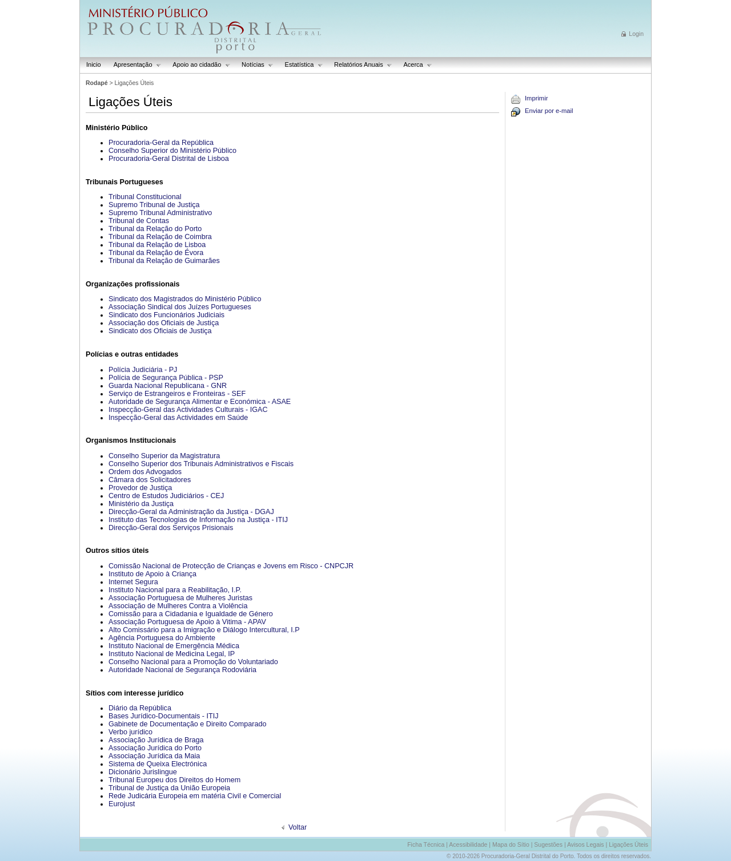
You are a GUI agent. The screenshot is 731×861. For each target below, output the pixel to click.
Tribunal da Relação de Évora (156, 253)
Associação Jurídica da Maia (154, 756)
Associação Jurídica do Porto (155, 748)
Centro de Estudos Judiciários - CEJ (166, 496)
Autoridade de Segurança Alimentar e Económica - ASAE (200, 402)
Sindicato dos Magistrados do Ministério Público (185, 299)
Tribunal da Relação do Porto (155, 229)
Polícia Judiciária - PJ (143, 370)
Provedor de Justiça (140, 488)
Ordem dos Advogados (145, 472)
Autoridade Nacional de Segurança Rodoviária (182, 670)
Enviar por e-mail (549, 110)
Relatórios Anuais (360, 64)
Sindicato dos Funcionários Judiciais (166, 315)
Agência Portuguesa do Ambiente (162, 638)
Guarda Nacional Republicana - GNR (168, 386)
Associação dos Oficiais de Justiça (164, 323)
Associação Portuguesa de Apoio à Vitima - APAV (187, 622)
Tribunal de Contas (139, 221)
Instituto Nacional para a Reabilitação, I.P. (175, 590)
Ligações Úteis (628, 844)
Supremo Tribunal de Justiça (154, 205)
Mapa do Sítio (510, 844)
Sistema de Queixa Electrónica (158, 764)
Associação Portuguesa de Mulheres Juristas (180, 598)
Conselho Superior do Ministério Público (172, 151)
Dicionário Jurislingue (143, 772)
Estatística (301, 64)
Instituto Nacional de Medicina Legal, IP (172, 654)
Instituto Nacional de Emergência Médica (174, 646)
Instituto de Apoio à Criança (152, 574)
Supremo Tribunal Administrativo (160, 213)
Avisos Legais (585, 844)
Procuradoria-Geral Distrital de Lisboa (169, 159)
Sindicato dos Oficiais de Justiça (160, 331)
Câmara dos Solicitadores (150, 480)
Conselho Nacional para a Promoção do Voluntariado (193, 662)
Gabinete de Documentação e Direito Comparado (188, 724)
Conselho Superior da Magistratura (164, 456)
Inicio (93, 64)
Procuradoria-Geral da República (161, 143)
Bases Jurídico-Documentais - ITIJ (163, 716)
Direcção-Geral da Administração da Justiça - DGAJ (191, 512)
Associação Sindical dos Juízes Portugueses (180, 307)
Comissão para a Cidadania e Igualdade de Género (191, 614)
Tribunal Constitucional (145, 197)
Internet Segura (133, 582)
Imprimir (536, 98)
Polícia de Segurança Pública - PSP (166, 378)
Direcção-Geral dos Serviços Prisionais (171, 528)
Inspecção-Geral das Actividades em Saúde (178, 418)
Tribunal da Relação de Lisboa (157, 245)
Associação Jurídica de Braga (156, 740)
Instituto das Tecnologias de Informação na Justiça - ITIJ (198, 520)
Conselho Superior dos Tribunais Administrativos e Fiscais (201, 464)
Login (636, 33)
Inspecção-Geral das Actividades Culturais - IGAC (188, 410)
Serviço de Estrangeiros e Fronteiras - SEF (177, 394)
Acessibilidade (468, 844)
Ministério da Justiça (141, 504)
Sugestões (548, 844)
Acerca (414, 64)
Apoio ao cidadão (198, 64)
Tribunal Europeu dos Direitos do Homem (174, 780)
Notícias (254, 64)
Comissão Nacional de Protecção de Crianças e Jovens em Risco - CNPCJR (231, 566)
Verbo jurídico (130, 732)
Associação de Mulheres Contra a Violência (178, 606)
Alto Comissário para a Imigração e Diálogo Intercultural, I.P (204, 630)
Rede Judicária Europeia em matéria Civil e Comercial (195, 796)
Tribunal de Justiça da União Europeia (169, 788)
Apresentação (134, 64)
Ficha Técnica (425, 844)
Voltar (297, 827)
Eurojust (122, 804)
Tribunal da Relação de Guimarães (164, 261)
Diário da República (140, 708)
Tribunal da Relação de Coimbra (160, 237)
